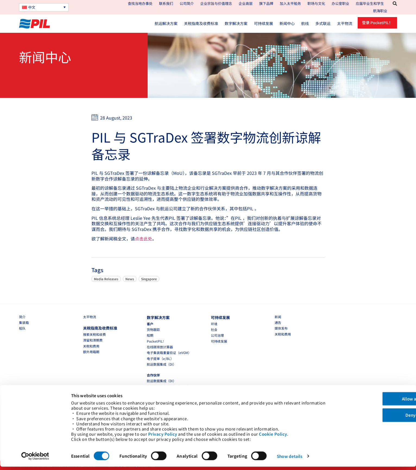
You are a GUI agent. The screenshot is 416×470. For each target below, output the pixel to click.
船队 (22, 328)
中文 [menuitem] (31, 7)
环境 (214, 324)
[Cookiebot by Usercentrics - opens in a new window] (35, 459)
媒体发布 (281, 328)
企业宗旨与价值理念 (216, 3)
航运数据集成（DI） (161, 364)
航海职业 (380, 10)
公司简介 (187, 3)
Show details (289, 459)
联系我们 (166, 3)
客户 (150, 324)
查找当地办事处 (140, 3)
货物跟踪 (153, 329)
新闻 (278, 317)
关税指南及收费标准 (201, 23)
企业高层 (246, 3)
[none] (44, 7)
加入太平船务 (290, 3)
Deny (371, 413)
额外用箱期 (91, 352)
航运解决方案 (166, 23)
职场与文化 (316, 3)
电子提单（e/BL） (160, 358)
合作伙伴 (153, 375)
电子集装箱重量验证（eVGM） (169, 352)
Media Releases (106, 278)
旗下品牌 (266, 3)
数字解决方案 (236, 23)
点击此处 (143, 238)
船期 (150, 335)
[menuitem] (44, 7)
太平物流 (344, 23)
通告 (278, 322)
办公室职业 (340, 3)
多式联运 (323, 23)
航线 (305, 23)
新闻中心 (287, 23)
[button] (395, 3)
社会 (214, 329)
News (129, 278)
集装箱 (24, 322)
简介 (22, 317)
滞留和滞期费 (93, 340)
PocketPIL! (155, 341)
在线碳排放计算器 (160, 347)
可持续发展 (263, 23)
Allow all (370, 397)
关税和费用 (91, 346)
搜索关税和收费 (94, 334)
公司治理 (217, 335)
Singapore (149, 278)
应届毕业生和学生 (370, 3)
